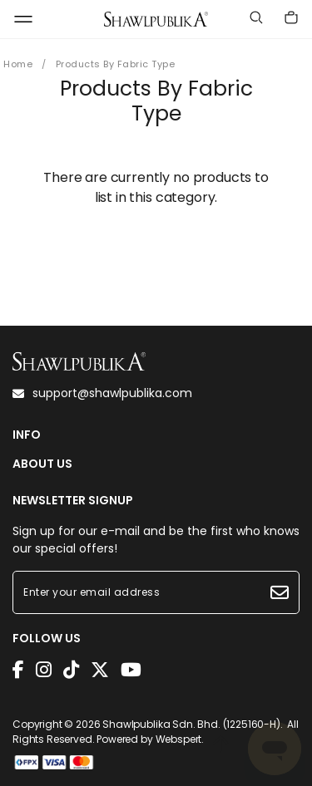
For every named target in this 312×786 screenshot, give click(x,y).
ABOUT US (42, 464)
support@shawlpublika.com (102, 393)
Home (17, 64)
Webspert (179, 739)
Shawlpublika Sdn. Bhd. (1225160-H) (191, 724)
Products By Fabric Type (116, 64)
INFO (26, 435)
